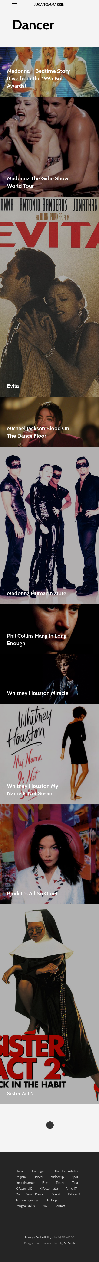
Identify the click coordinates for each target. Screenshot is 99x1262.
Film (45, 1183)
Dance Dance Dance (30, 1194)
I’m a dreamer (25, 1183)
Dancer (38, 1177)
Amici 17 (71, 1188)
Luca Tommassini (49, 4)
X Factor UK (24, 1188)
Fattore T (74, 1194)
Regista (21, 1177)
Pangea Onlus (25, 1206)
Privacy (29, 1237)
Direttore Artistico (67, 1171)
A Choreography (27, 1200)
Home (20, 1171)
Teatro (60, 1183)
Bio (44, 1206)
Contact (60, 1206)
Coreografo (39, 1171)
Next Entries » (50, 1125)
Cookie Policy (43, 1237)
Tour (75, 1183)
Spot (75, 1177)
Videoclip (57, 1177)
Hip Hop (51, 1200)
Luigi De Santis (66, 1243)
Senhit (56, 1194)
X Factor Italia (49, 1188)
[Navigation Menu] (14, 4)
